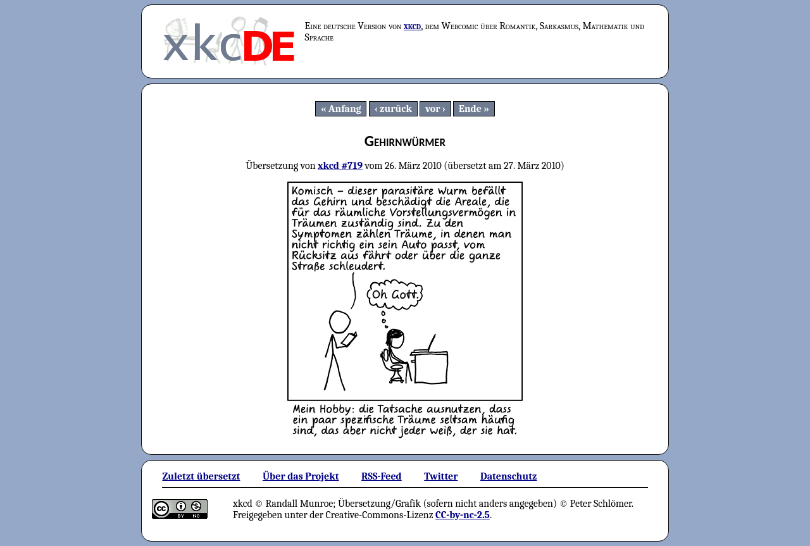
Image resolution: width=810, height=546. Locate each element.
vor (432, 109)
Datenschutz (508, 476)
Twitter (441, 476)
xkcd (412, 26)
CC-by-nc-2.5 (462, 515)
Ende (470, 109)
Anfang (344, 109)
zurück (396, 109)
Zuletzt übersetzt (201, 476)
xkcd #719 (340, 165)
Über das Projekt (301, 476)
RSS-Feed (381, 476)
